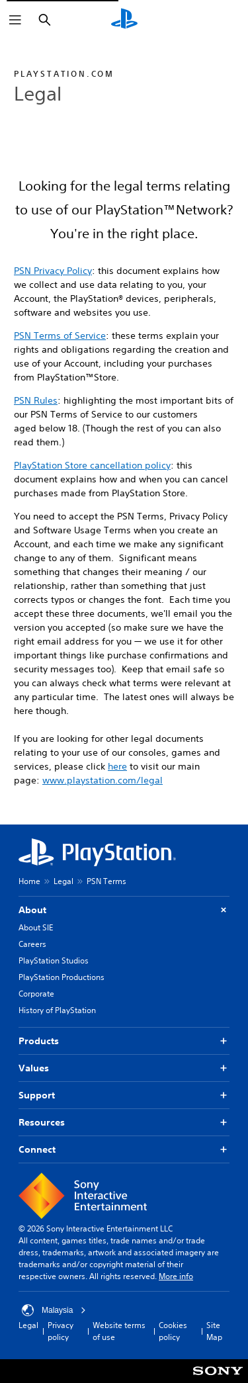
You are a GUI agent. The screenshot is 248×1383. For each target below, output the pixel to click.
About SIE (36, 927)
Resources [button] (124, 1122)
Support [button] (124, 1095)
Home (29, 881)
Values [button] (124, 1068)
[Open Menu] (15, 20)
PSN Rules (36, 400)
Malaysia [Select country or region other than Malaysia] (54, 1310)
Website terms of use (119, 1331)
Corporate (36, 993)
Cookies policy (173, 1331)
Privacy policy (60, 1331)
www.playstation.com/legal (102, 780)
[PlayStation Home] (124, 20)
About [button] (124, 910)
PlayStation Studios (54, 960)
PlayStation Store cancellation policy (92, 465)
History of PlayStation (57, 1010)
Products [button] (124, 1041)
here (117, 766)
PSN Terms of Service (60, 335)
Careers (32, 944)
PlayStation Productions (61, 977)
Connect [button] (124, 1149)
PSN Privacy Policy (53, 271)
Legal (63, 881)
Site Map (214, 1331)
